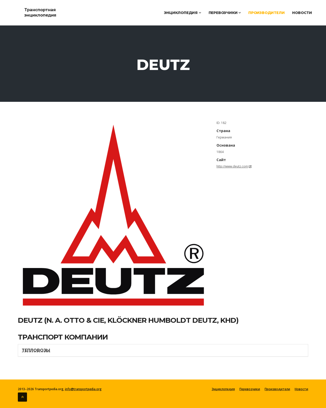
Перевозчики (225, 12)
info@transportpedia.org (83, 389)
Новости (302, 12)
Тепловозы (36, 350)
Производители (266, 12)
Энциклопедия (182, 12)
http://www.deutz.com (232, 166)
